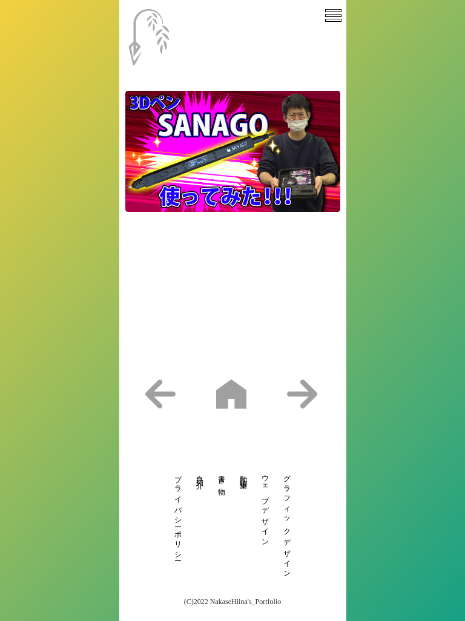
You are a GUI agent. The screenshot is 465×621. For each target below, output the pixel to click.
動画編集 (243, 474)
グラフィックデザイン (287, 523)
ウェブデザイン (265, 507)
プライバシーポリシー (178, 514)
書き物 (221, 477)
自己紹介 (200, 474)
